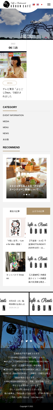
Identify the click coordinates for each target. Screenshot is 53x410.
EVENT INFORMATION (13, 115)
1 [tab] (24, 194)
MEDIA (6, 121)
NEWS (6, 133)
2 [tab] (27, 194)
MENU (6, 127)
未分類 (6, 139)
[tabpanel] (26, 178)
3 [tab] (29, 194)
